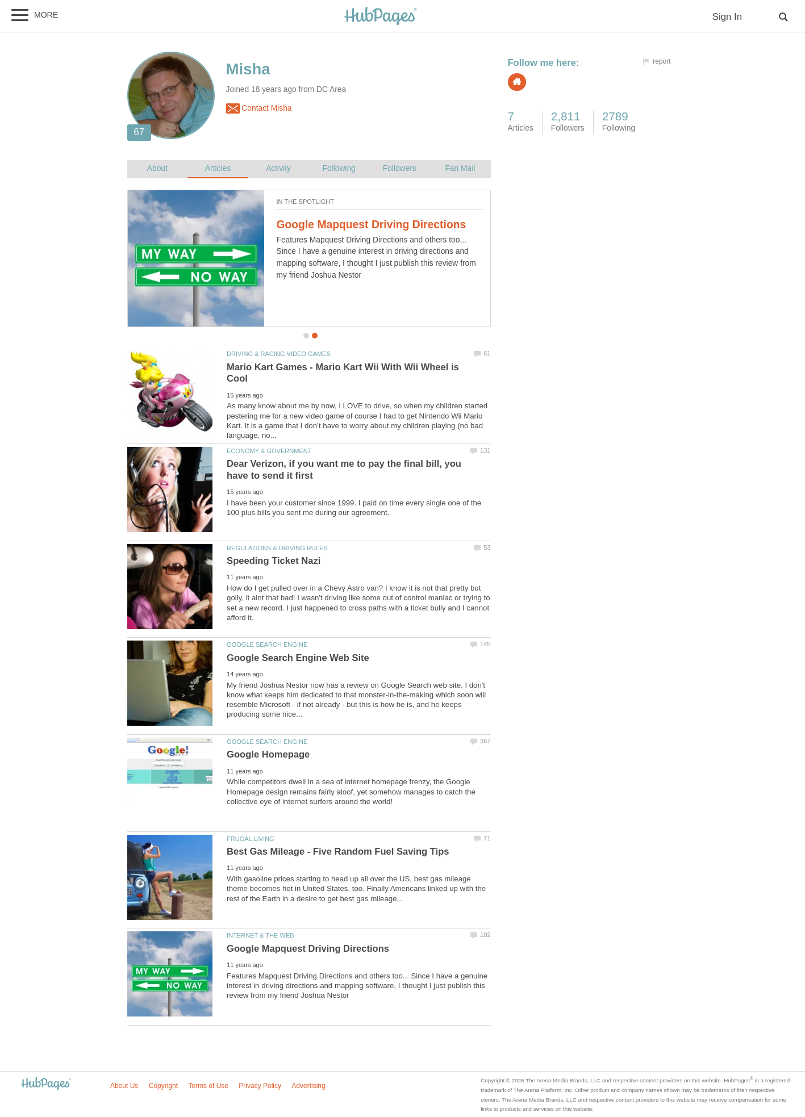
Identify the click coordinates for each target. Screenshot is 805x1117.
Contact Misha (259, 108)
